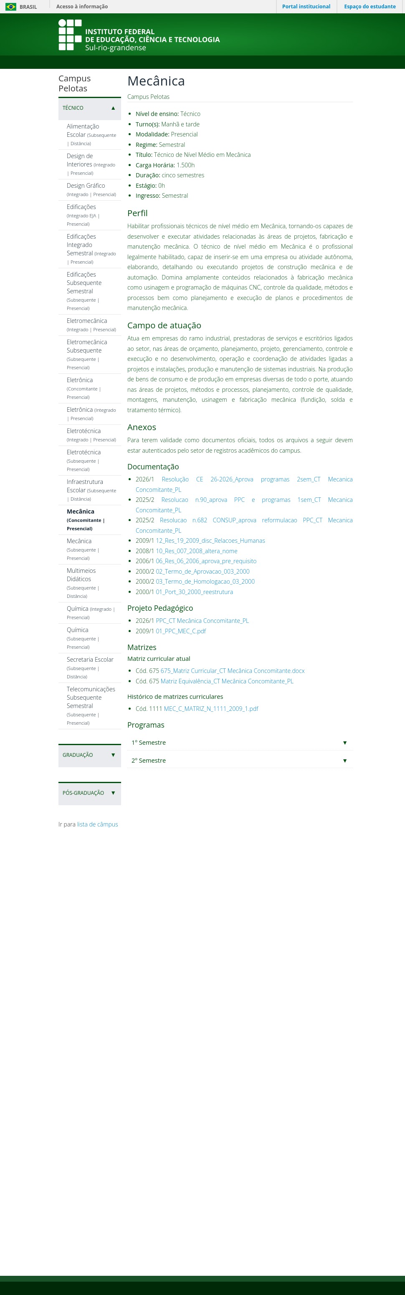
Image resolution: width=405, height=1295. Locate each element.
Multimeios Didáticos (83, 583)
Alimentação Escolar (91, 134)
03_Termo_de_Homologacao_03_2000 (205, 581)
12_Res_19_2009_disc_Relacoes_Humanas (210, 540)
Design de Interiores (91, 164)
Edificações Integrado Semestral (91, 248)
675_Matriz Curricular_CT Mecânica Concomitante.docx (233, 671)
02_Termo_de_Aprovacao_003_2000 (202, 571)
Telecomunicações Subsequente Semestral (91, 705)
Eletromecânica (91, 325)
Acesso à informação (82, 6)
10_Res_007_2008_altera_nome (197, 551)
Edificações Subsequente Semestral (84, 290)
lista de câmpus (97, 824)
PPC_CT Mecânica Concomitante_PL (202, 621)
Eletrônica (84, 388)
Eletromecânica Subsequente (87, 354)
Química (83, 638)
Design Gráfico (91, 189)
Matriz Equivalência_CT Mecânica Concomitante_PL (227, 681)
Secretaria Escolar (90, 667)
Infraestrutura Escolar (91, 490)
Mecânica (86, 519)
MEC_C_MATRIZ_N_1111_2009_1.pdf (211, 709)
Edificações (83, 215)
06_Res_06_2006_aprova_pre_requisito (206, 561)
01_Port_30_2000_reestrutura (194, 592)
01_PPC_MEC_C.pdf (181, 631)
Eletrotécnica (91, 435)
